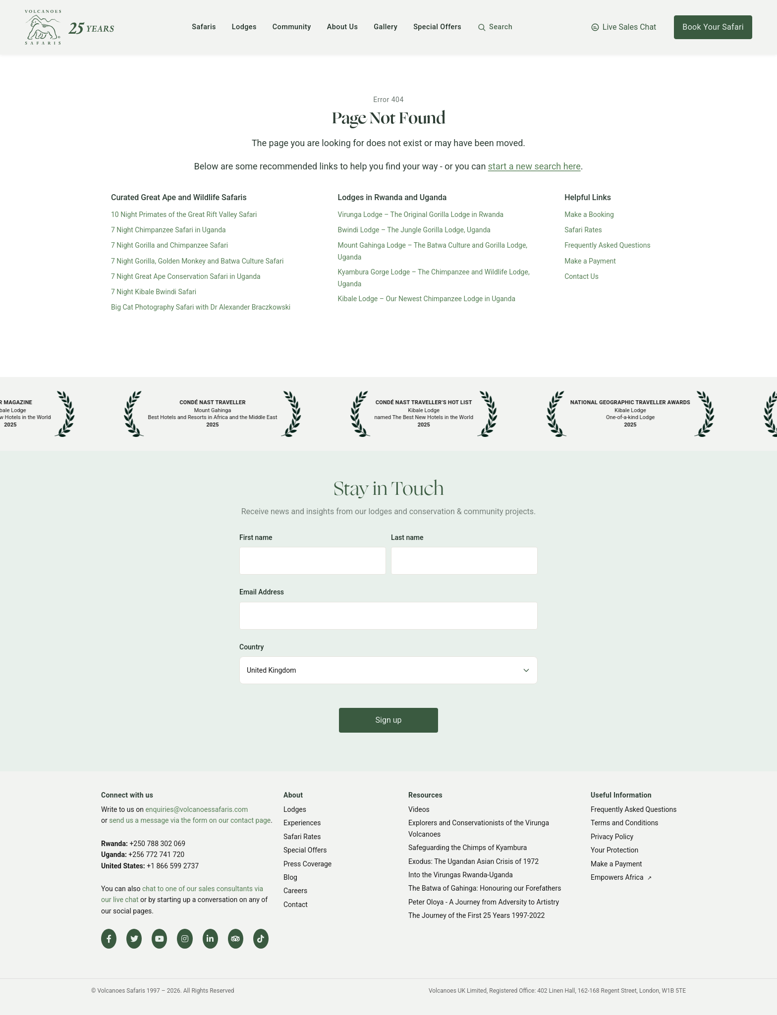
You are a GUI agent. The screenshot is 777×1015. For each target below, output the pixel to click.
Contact (295, 904)
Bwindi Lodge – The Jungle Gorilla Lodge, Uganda (414, 230)
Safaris (204, 27)
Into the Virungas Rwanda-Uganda (460, 875)
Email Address (261, 592)
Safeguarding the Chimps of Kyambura (467, 848)
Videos (419, 809)
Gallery (385, 27)
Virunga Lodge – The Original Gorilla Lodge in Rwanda (421, 214)
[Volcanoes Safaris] (69, 27)
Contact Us (581, 276)
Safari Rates (583, 230)
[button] (494, 27)
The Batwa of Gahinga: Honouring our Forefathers (484, 889)
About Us (342, 27)
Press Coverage (307, 864)
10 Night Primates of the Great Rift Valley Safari (184, 214)
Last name (407, 537)
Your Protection (614, 851)
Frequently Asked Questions (607, 245)
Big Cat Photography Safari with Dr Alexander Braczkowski (200, 307)
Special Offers (437, 27)
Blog (290, 877)
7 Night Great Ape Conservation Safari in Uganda (186, 276)
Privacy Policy (612, 837)
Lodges (244, 27)
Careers (295, 891)
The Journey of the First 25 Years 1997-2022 (476, 916)
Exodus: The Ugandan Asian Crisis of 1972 (473, 861)
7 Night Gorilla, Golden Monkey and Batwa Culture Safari (197, 261)
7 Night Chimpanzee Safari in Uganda (168, 230)
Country (251, 647)
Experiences (302, 823)
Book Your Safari (713, 27)
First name (256, 537)
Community (292, 27)
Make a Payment (590, 261)
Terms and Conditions (625, 823)
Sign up (389, 720)
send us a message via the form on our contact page (190, 821)
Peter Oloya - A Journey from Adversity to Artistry (483, 902)
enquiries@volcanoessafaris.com (196, 809)
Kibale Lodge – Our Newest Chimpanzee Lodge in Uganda (426, 299)
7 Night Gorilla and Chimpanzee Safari (169, 245)
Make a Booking (589, 214)
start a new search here (534, 166)
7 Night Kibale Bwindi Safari (153, 292)
